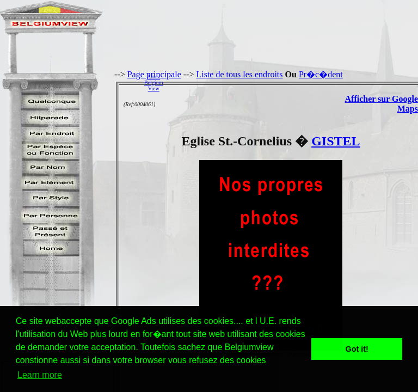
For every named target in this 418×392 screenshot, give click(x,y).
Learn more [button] (39, 374)
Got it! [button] (357, 349)
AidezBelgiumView (153, 82)
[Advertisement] (293, 82)
